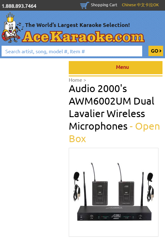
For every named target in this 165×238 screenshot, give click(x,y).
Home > (77, 79)
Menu (116, 68)
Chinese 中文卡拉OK (140, 4)
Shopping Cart (104, 4)
